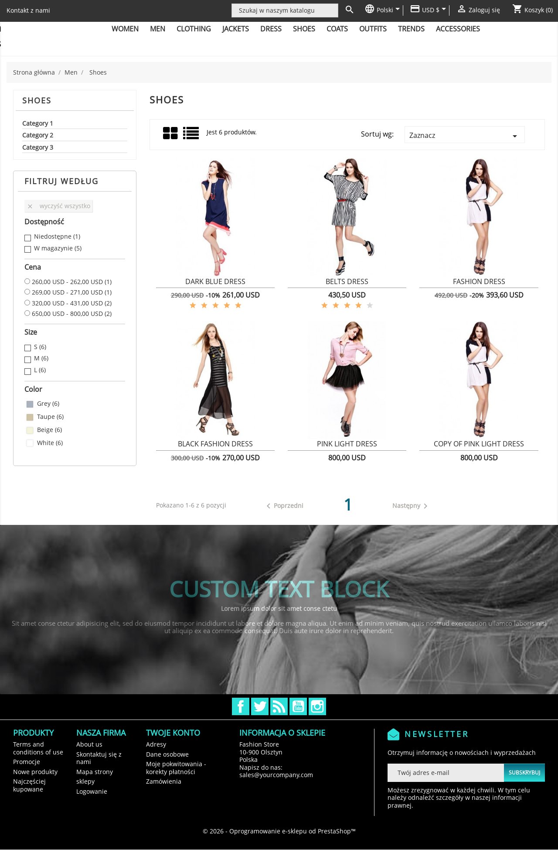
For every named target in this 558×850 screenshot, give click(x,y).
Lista (191, 136)
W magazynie (58, 248)
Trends (411, 29)
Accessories (458, 29)
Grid (171, 133)
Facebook (240, 706)
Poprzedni (283, 506)
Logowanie (91, 791)
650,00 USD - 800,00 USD (72, 314)
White (50, 443)
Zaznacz (464, 135)
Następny (411, 506)
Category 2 (37, 135)
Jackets (235, 29)
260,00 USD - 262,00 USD (72, 282)
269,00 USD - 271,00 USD (72, 292)
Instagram (317, 706)
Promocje (26, 761)
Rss (279, 706)
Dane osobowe (167, 754)
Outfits (373, 29)
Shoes (304, 29)
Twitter (260, 706)
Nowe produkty (35, 772)
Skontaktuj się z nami (99, 758)
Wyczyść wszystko (58, 206)
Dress (271, 29)
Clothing (194, 29)
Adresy (156, 744)
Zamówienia (163, 781)
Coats (337, 29)
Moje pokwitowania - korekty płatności (176, 768)
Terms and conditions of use (38, 748)
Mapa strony (94, 772)
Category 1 (37, 123)
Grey (48, 404)
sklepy (85, 781)
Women (125, 29)
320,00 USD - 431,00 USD (72, 303)
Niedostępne (57, 236)
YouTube (298, 706)
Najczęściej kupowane (29, 785)
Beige (49, 430)
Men (157, 29)
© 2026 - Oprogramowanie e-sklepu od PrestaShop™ (279, 831)
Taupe (50, 417)
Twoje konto (173, 732)
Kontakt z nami (28, 10)
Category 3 (37, 147)
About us (89, 744)
